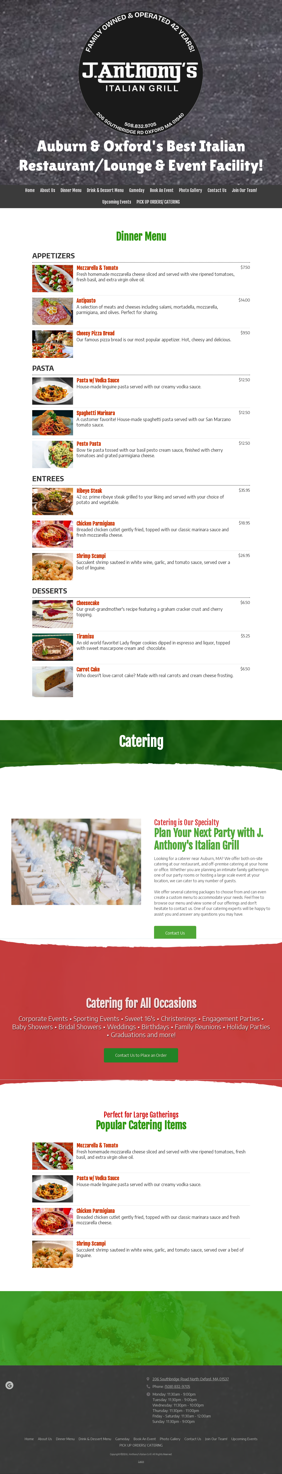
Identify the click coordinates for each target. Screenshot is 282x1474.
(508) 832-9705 (177, 1386)
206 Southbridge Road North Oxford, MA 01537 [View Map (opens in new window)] (190, 1379)
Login (141, 1461)
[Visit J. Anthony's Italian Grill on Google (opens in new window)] (9, 1385)
